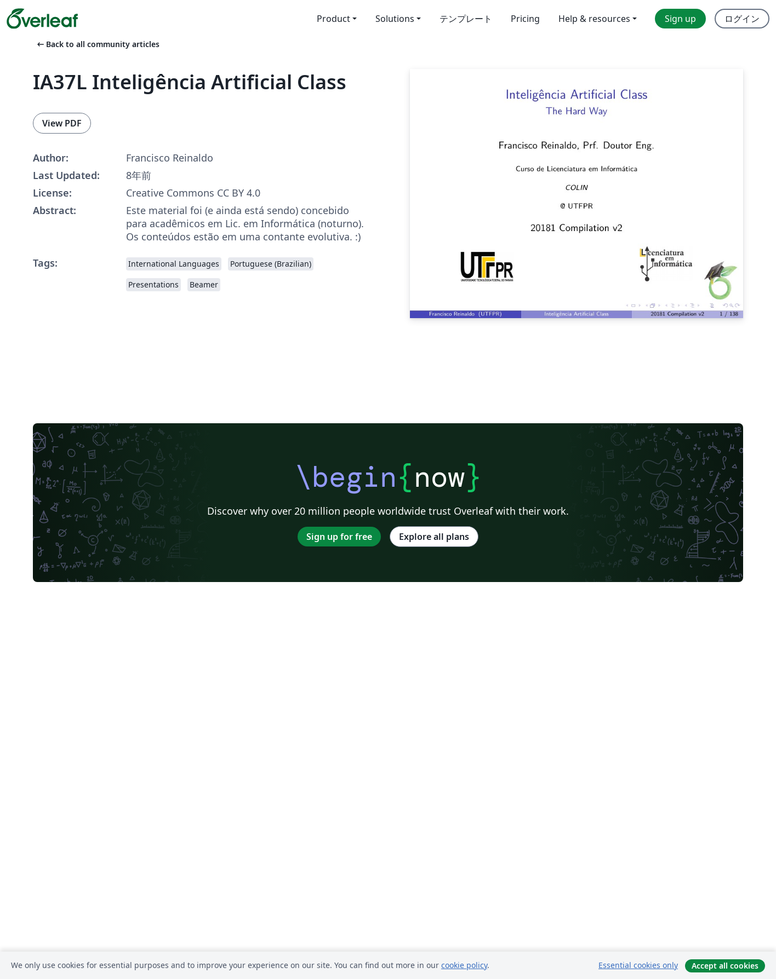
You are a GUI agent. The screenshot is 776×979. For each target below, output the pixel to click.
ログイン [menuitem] (742, 19)
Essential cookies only (638, 965)
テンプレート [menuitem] (466, 19)
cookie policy (464, 965)
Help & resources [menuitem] (594, 19)
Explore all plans (434, 537)
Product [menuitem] (333, 19)
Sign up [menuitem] (680, 19)
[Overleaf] (42, 18)
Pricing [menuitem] (525, 19)
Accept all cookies (725, 965)
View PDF (62, 123)
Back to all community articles (97, 44)
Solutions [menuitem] (394, 19)
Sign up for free (339, 537)
